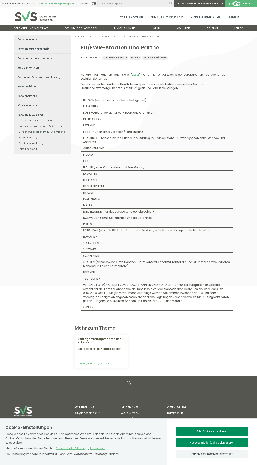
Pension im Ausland (30, 115)
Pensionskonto (27, 96)
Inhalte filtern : (18, 3)
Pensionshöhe (26, 86)
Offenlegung (177, 407)
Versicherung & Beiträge (31, 28)
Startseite (80, 36)
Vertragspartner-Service (206, 17)
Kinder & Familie (124, 28)
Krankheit (183, 28)
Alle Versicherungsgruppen (57, 3)
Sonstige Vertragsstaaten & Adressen (41, 126)
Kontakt (234, 17)
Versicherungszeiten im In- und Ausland (42, 131)
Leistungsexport (28, 149)
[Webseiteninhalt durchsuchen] (132, 3)
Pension (212, 28)
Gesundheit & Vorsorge (81, 28)
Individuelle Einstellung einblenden (212, 454)
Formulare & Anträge (130, 17)
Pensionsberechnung (31, 143)
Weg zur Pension (28, 67)
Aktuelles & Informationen (167, 17)
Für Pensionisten (28, 105)
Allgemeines (129, 407)
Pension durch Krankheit (33, 48)
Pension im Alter (28, 39)
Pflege (238, 28)
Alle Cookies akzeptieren (212, 431)
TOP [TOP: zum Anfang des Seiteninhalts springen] (128, 383)
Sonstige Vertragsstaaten (94, 363)
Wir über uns (84, 407)
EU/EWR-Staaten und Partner (35, 120)
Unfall (156, 28)
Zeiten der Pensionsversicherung (38, 77)
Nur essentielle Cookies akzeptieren (212, 442)
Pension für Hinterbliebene (34, 58)
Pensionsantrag (28, 137)
